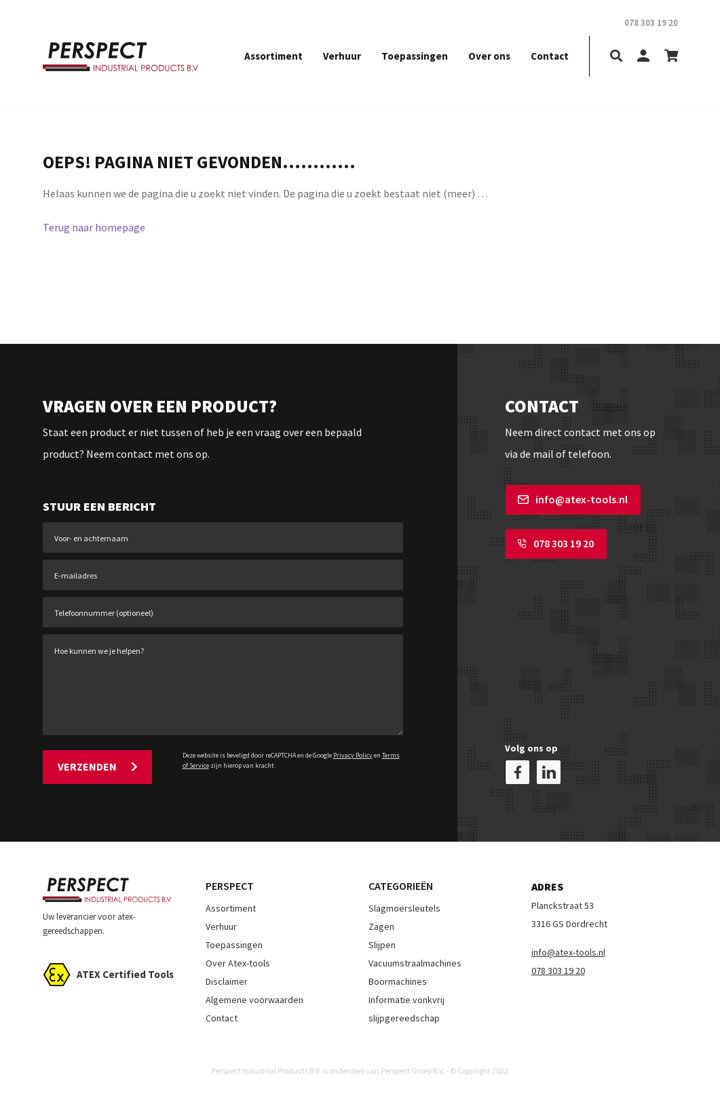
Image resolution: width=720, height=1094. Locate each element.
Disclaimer (227, 981)
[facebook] (517, 771)
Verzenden (97, 766)
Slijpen (382, 944)
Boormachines (397, 981)
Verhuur (342, 56)
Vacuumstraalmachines (414, 962)
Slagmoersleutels (404, 907)
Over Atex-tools (238, 962)
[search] (616, 56)
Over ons (489, 56)
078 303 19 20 (555, 543)
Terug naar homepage (94, 227)
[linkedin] (549, 771)
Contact (550, 56)
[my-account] (643, 56)
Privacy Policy (353, 755)
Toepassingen (414, 56)
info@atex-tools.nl (572, 499)
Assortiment (273, 56)
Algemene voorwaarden (254, 999)
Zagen (381, 926)
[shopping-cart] (671, 56)
